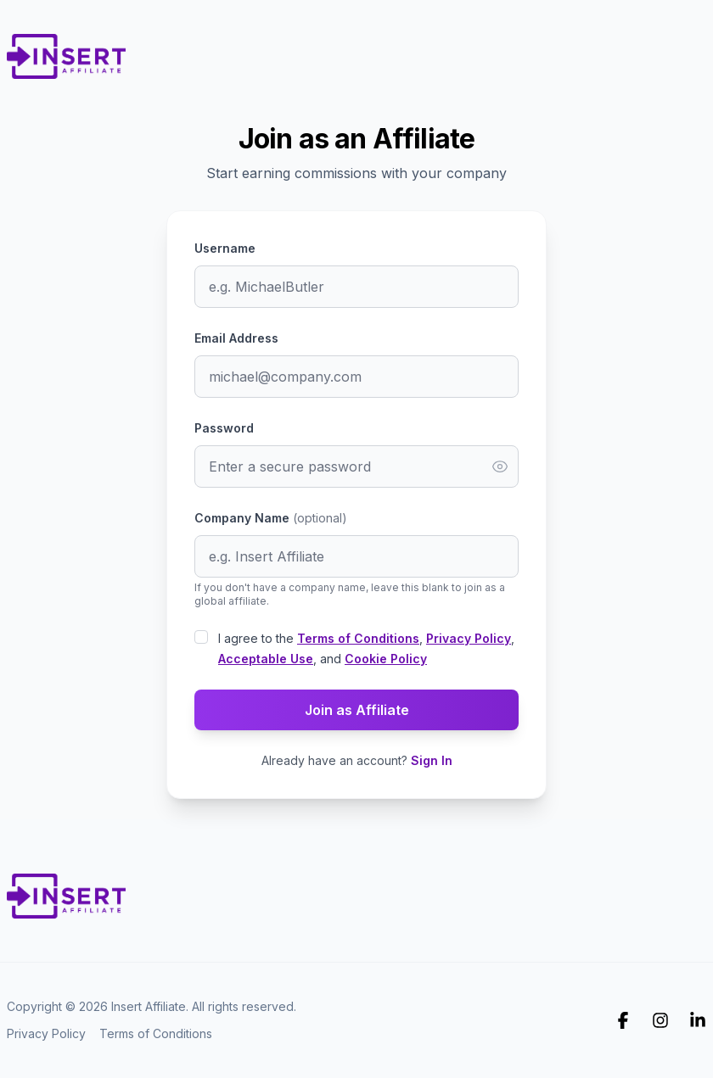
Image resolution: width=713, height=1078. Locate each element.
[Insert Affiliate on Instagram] (660, 1020)
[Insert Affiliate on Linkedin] (697, 1020)
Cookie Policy (386, 658)
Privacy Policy (468, 638)
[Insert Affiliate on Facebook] (623, 1020)
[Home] (66, 51)
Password (224, 428)
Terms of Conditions (358, 638)
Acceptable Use (265, 658)
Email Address (236, 338)
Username (224, 248)
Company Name (270, 518)
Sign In (431, 760)
